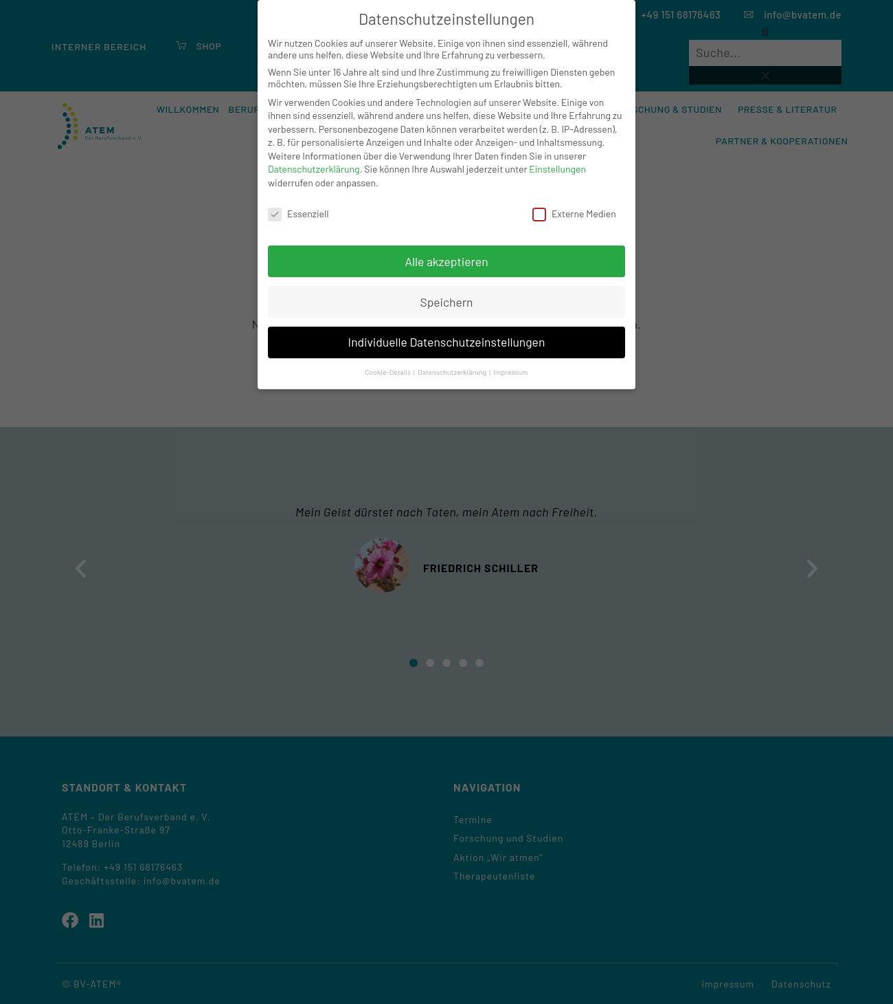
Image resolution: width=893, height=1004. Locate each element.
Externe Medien (574, 213)
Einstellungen (557, 169)
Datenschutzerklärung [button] (453, 371)
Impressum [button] (510, 371)
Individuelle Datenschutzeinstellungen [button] (446, 341)
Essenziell (298, 213)
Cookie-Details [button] (388, 371)
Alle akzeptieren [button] (446, 261)
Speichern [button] (446, 301)
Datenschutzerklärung (314, 169)
